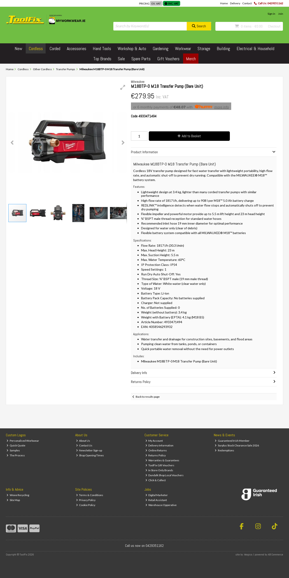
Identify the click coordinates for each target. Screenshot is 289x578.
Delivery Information (159, 445)
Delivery (235, 3)
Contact (247, 3)
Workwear (183, 48)
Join (280, 13)
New (18, 48)
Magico (248, 554)
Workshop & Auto (132, 48)
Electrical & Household (255, 48)
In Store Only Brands (159, 470)
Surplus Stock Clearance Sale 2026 (237, 445)
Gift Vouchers (168, 59)
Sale (121, 59)
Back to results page (148, 396)
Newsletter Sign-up (89, 450)
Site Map (13, 500)
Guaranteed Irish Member (232, 440)
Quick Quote (16, 445)
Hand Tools (102, 48)
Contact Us (84, 445)
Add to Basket (189, 136)
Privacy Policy (86, 500)
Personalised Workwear (23, 440)
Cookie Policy (86, 505)
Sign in (271, 13)
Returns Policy (155, 455)
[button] (122, 87)
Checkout (274, 26)
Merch (191, 59)
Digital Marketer (156, 495)
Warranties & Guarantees (162, 460)
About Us (83, 440)
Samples (13, 450)
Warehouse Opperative (161, 505)
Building (223, 48)
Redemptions (224, 450)
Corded (54, 48)
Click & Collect (155, 480)
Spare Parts (141, 59)
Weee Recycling (18, 495)
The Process (16, 455)
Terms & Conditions (89, 495)
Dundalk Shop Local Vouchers (164, 475)
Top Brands (102, 59)
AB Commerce (275, 554)
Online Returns (156, 450)
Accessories (76, 48)
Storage (204, 48)
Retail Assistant (156, 500)
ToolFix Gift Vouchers (160, 465)
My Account (154, 440)
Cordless (36, 48)
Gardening (160, 48)
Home (224, 3)
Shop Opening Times (90, 455)
